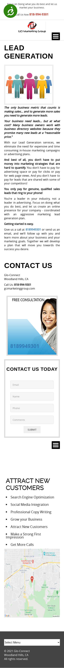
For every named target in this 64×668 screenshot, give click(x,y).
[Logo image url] (32, 26)
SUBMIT (32, 429)
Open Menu (56, 36)
